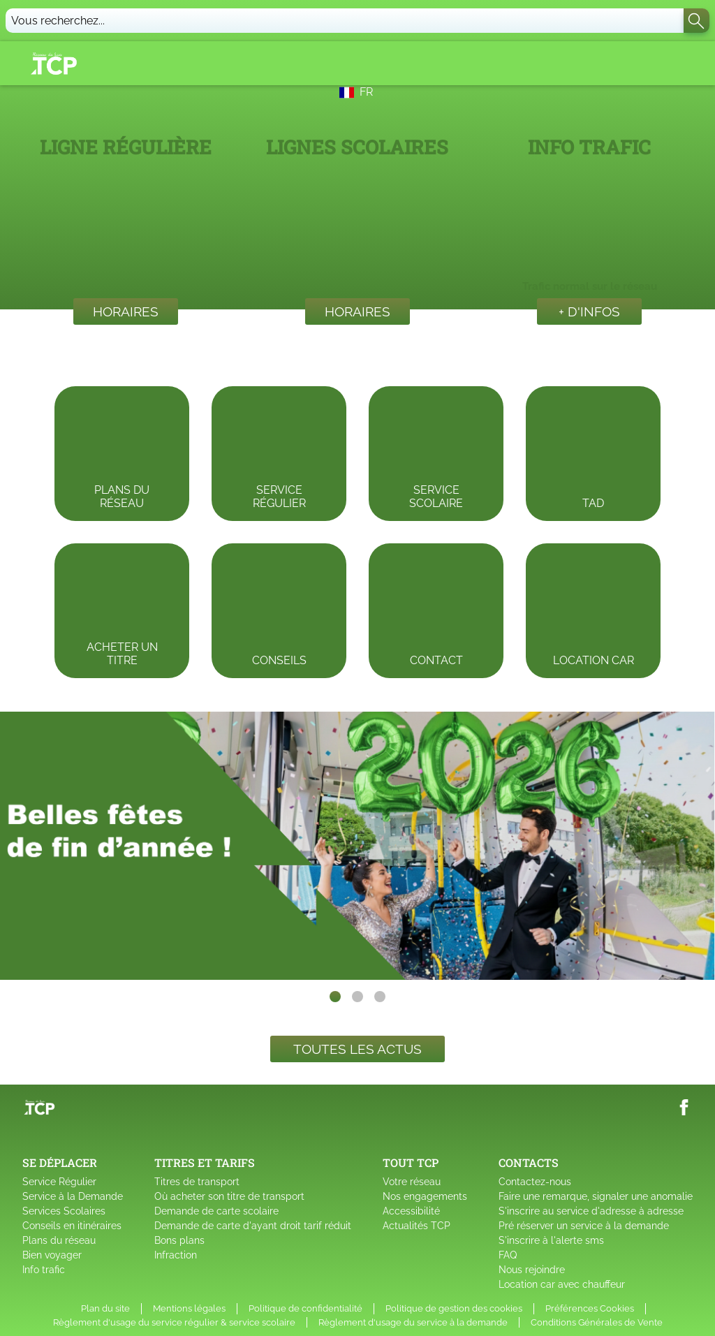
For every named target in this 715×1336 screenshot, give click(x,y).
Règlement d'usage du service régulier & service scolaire (174, 1322)
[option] (357, 846)
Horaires (126, 311)
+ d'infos (589, 311)
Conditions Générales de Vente (597, 1322)
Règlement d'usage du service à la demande (413, 1322)
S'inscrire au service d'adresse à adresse (591, 1211)
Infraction (175, 1255)
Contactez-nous (535, 1181)
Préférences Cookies (589, 1308)
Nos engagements (425, 1196)
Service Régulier (59, 1181)
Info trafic (43, 1269)
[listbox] (357, 846)
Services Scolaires (63, 1211)
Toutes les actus (357, 1049)
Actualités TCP (416, 1225)
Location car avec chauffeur (562, 1284)
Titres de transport (196, 1181)
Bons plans (179, 1240)
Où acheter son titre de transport (229, 1196)
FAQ (508, 1255)
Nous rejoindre (532, 1269)
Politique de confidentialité (305, 1308)
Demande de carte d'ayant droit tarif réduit (252, 1225)
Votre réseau (412, 1181)
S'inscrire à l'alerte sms (551, 1240)
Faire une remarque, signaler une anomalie (596, 1196)
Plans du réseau (59, 1240)
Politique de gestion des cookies (453, 1308)
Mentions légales (189, 1308)
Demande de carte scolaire (216, 1211)
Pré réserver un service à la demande (584, 1225)
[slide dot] (335, 996)
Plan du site (105, 1308)
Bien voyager (52, 1255)
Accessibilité (411, 1211)
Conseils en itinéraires (71, 1225)
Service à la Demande (72, 1196)
